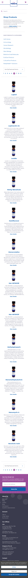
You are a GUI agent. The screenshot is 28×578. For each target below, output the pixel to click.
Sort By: (7, 69)
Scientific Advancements (8, 507)
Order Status (5, 516)
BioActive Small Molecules (11, 54)
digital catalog (13, 26)
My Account (5, 518)
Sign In (4, 514)
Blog (3, 504)
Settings (14, 567)
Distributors (5, 506)
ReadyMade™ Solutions (10, 63)
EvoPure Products (8, 57)
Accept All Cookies (14, 574)
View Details (14, 108)
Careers (4, 502)
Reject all (14, 571)
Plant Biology (7, 51)
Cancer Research (8, 45)
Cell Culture (6, 39)
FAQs (3, 500)
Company (4, 499)
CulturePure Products (9, 60)
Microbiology (7, 48)
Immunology (7, 42)
